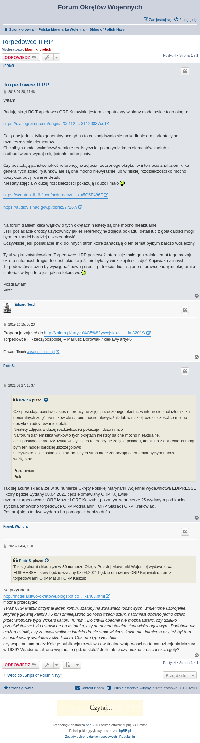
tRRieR (8, 66)
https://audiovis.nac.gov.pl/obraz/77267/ (40, 207)
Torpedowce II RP (27, 41)
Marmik (31, 49)
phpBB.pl (124, 731)
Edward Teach (25, 304)
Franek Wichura (15, 526)
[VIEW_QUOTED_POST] (46, 400)
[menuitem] (185, 20)
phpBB (91, 725)
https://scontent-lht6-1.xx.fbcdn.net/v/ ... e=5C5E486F (53, 194)
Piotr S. (9, 366)
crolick (45, 49)
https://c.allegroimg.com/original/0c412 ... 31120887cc (53, 123)
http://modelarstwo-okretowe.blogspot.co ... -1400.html (54, 596)
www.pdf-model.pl (41, 352)
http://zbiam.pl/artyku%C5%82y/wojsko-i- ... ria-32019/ (94, 332)
